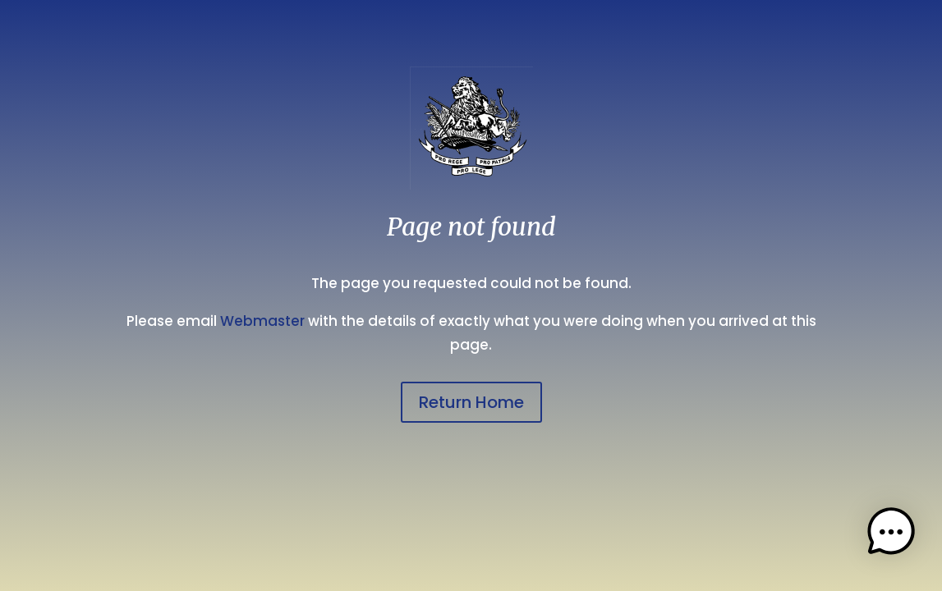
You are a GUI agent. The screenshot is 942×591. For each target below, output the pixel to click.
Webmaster (262, 321)
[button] (891, 536)
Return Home (471, 402)
